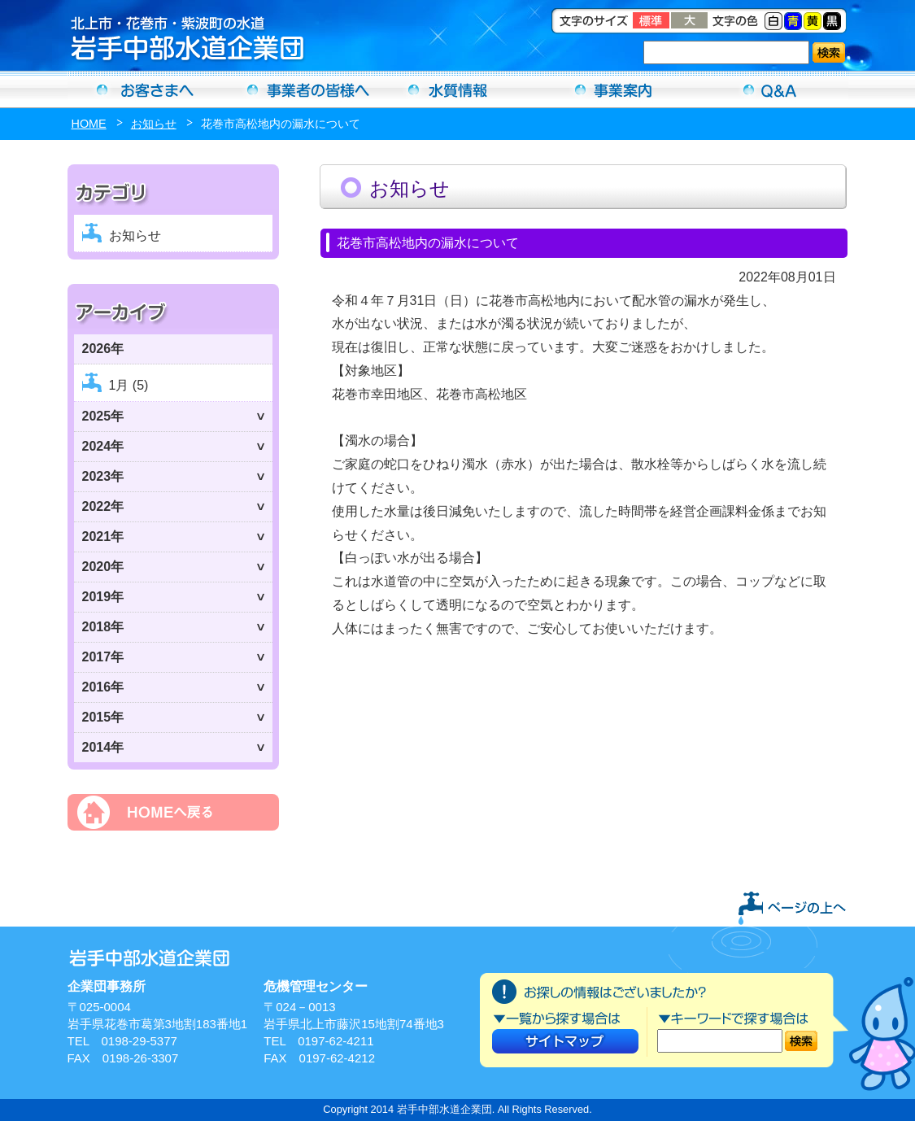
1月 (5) (129, 385)
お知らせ (153, 123)
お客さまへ (146, 89)
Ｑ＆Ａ (770, 89)
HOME (89, 123)
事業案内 (614, 89)
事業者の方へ (302, 89)
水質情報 (458, 89)
